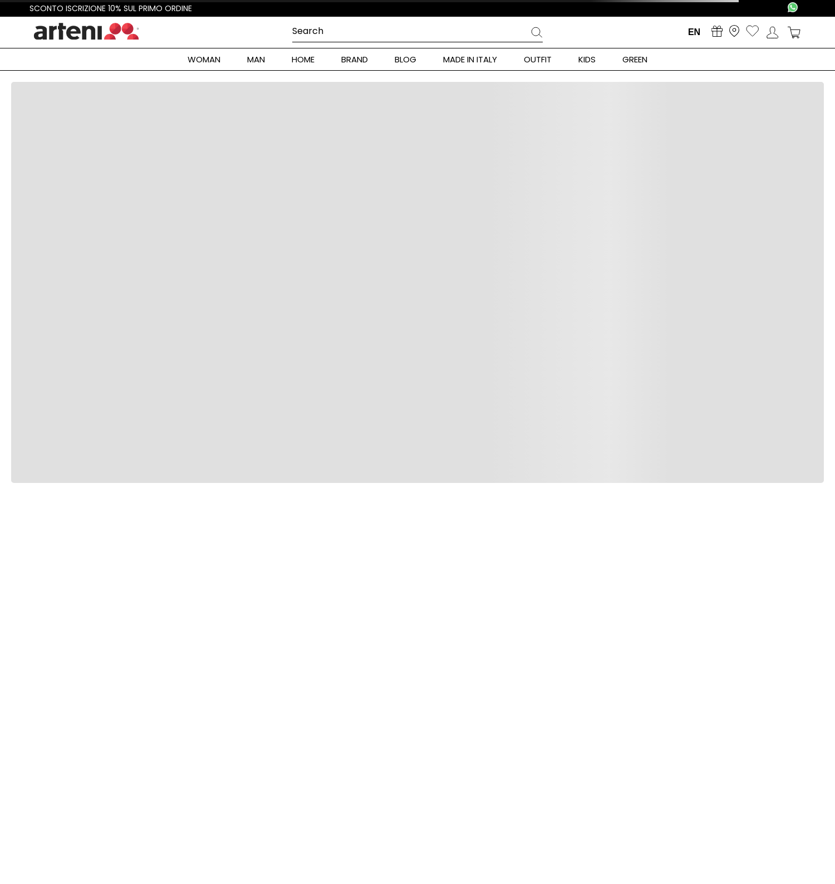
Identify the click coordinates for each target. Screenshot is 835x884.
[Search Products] (537, 34)
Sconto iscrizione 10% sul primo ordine (111, 8)
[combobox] (417, 31)
